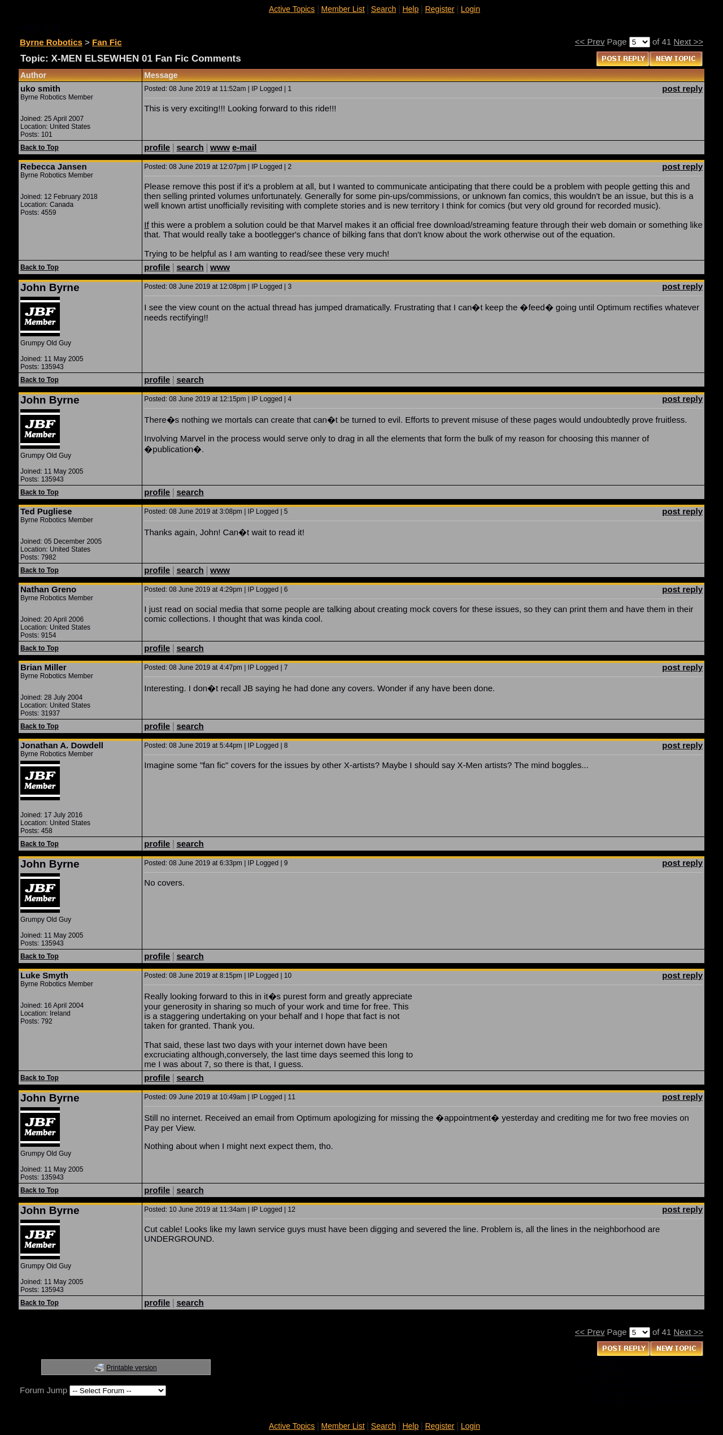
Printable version (131, 1368)
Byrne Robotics (51, 42)
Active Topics (292, 9)
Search (383, 9)
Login (470, 9)
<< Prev (590, 41)
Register (439, 9)
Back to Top (39, 147)
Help (410, 9)
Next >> (688, 41)
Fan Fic (107, 42)
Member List (343, 9)
